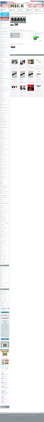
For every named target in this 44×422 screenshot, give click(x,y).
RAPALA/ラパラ (3, 133)
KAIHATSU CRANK (3, 228)
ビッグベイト (3, 166)
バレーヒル (2, 85)
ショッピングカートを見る (5, 312)
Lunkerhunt (2, 146)
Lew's (2, 199)
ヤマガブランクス (3, 201)
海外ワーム (2, 171)
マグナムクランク (3, 286)
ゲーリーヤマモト (3, 173)
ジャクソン (2, 102)
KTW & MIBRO (3, 99)
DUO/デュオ (2, 116)
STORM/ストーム (3, 153)
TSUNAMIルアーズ (3, 212)
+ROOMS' (2, 60)
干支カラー (2, 272)
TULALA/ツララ (3, 189)
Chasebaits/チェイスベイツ (4, 148)
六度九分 (2, 80)
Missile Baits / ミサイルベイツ (5, 144)
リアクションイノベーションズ (5, 135)
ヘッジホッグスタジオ (4, 245)
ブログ (22, 10)
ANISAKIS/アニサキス (4, 44)
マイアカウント (41, 1)
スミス (2, 25)
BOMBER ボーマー (3, 118)
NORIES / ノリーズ (3, 66)
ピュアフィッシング (3, 209)
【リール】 (2, 252)
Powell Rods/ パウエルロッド (5, 191)
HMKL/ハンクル (3, 207)
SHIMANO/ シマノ (3, 176)
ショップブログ (3, 296)
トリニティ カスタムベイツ (5, 233)
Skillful (2, 83)
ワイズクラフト (3, 238)
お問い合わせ (30, 10)
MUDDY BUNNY (3, 219)
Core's (2, 247)
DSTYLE (2, 205)
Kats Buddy (2, 231)
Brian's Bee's (3, 123)
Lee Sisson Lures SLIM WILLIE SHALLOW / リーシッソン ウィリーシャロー (2, 368)
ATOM (5, 407)
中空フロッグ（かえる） (4, 178)
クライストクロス (3, 257)
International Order (3, 301)
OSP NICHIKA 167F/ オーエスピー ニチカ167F (4, 379)
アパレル (2, 279)
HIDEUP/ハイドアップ (4, 71)
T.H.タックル (3, 226)
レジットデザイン (3, 157)
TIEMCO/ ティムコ (3, 68)
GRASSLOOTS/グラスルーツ (5, 78)
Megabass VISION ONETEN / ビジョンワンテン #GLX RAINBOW (14, 79)
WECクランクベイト (4, 159)
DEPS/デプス (3, 53)
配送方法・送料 (16, 415)
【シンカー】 (3, 250)
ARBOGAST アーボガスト (4, 97)
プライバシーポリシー (29, 415)
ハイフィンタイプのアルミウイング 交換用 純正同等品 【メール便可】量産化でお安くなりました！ (5, 393)
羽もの (2, 281)
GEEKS (2, 183)
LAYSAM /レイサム (3, 221)
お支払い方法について (4, 291)
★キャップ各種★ (3, 259)
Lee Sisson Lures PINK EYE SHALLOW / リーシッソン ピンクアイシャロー (5, 383)
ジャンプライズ (3, 114)
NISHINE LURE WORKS (4, 31)
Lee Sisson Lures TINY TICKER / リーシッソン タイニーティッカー (4, 375)
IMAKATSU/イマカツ (4, 55)
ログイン (36, 1)
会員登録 (32, 1)
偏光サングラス (3, 274)
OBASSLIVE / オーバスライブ (5, 90)
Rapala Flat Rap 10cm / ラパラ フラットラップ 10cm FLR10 (39, 67)
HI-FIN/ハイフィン (3, 169)
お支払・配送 (13, 10)
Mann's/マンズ (3, 141)
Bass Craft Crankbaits (4, 104)
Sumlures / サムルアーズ (4, 87)
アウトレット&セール (4, 267)
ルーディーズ (3, 73)
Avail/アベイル (3, 243)
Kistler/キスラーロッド (4, 185)
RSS (4, 406)
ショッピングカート (39, 10)
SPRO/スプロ (3, 151)
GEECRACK (2, 92)
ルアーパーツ (3, 284)
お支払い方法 (12, 415)
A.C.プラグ (2, 50)
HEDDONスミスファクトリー (5, 23)
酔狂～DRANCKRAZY (4, 195)
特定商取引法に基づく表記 (22, 415)
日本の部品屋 (3, 262)
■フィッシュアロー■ (3, 240)
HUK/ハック (2, 106)
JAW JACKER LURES (4, 121)
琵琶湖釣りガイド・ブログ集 (5, 303)
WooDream (2, 224)
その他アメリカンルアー (4, 164)
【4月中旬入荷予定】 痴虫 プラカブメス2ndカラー (14, 66)
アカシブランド (3, 214)
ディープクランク (3, 269)
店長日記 (5, 339)
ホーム (4, 10)
